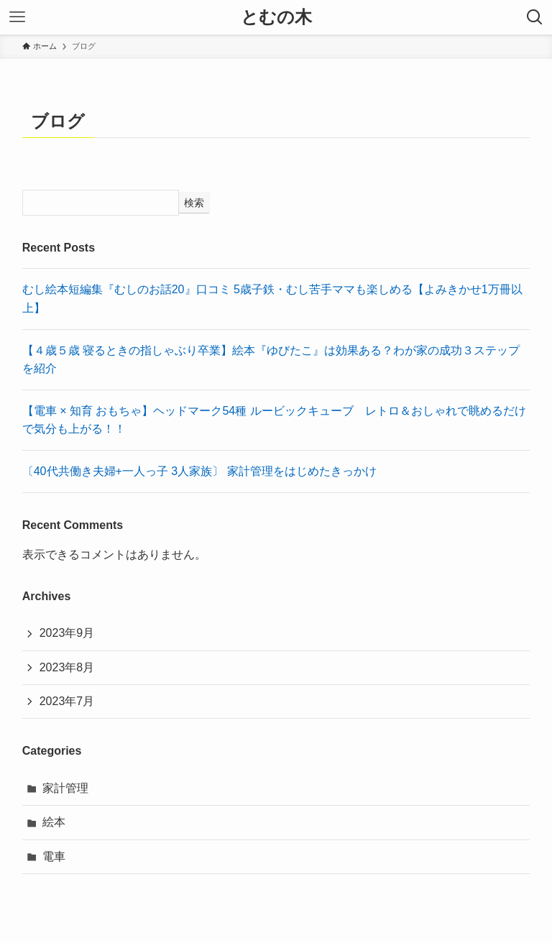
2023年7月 (67, 701)
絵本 (53, 822)
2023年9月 (67, 633)
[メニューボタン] (17, 17)
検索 (194, 202)
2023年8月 (67, 667)
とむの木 (276, 17)
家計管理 (65, 788)
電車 (53, 856)
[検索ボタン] (535, 17)
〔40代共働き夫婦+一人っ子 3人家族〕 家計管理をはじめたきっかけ (199, 471)
